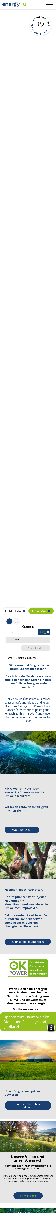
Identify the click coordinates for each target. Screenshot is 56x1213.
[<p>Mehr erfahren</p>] (28, 1195)
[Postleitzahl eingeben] (21, 632)
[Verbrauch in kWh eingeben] (28, 640)
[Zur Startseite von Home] (13, 4)
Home (9, 657)
